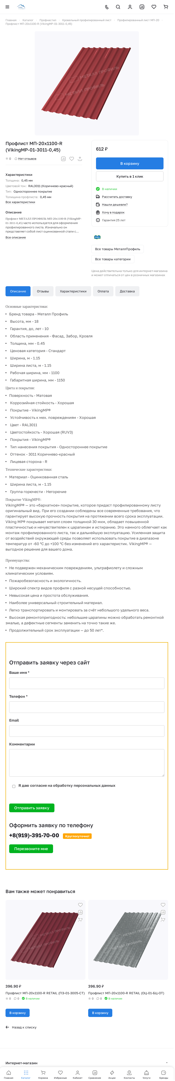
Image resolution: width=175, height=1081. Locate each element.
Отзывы (43, 291)
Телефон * (18, 696)
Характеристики (73, 291)
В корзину (129, 163)
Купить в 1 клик (129, 176)
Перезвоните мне (31, 848)
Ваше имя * (19, 672)
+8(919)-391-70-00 (34, 835)
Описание (18, 291)
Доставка (127, 291)
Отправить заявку (31, 807)
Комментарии (22, 744)
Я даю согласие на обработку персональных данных (62, 785)
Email (14, 720)
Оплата (103, 291)
